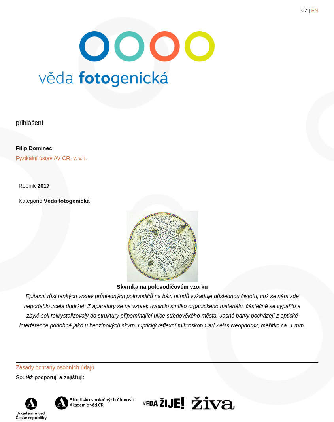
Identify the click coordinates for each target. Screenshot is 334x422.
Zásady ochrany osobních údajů (55, 367)
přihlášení (29, 122)
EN (314, 10)
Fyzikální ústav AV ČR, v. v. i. (51, 158)
